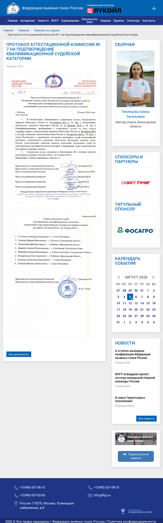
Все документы (19, 354)
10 (118, 303)
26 (130, 316)
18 (124, 309)
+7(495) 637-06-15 (32, 487)
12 (130, 303)
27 (118, 290)
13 (136, 303)
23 (154, 309)
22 (148, 309)
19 (130, 309)
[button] (27, 20)
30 (136, 290)
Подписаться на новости (138, 456)
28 (124, 290)
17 (118, 309)
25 (124, 316)
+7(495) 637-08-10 (106, 487)
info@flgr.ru (102, 495)
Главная (8, 30)
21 (142, 309)
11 (124, 303)
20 (136, 309)
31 (142, 290)
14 (142, 303)
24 (118, 316)
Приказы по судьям (47, 30)
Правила (23, 30)
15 (148, 303)
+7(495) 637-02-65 (32, 495)
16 (154, 303)
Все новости (146, 418)
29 (130, 290)
